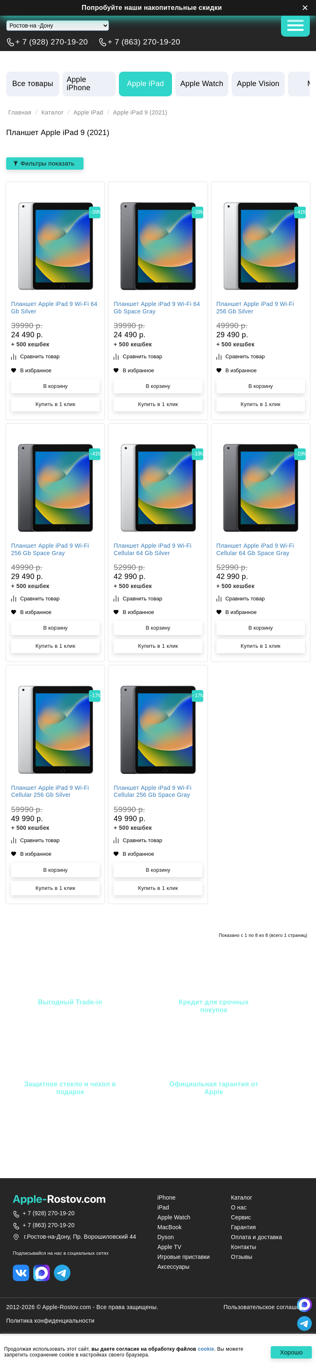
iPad (163, 1208)
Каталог (55, 112)
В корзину (55, 387)
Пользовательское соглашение (266, 1308)
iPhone (166, 1198)
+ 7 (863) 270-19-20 (143, 42)
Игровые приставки (183, 1258)
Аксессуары (173, 1267)
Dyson (165, 1238)
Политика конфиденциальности (50, 1322)
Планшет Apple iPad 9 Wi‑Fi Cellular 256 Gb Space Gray (155, 792)
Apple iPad (93, 112)
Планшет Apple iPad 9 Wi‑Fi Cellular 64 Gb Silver (155, 550)
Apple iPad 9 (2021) (148, 112)
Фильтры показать (46, 163)
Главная (20, 112)
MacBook (169, 1227)
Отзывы (241, 1258)
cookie (206, 1349)
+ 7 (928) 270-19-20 (51, 42)
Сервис (241, 1218)
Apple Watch (173, 1218)
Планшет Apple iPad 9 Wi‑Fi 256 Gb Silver (257, 308)
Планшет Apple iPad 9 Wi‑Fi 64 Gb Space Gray (155, 308)
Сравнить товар (35, 357)
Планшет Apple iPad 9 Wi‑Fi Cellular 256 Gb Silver (52, 792)
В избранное (31, 371)
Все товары (32, 83)
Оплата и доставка (256, 1238)
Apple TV (169, 1248)
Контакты (243, 1248)
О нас (238, 1208)
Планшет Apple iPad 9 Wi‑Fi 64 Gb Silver (52, 308)
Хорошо (289, 1352)
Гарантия (243, 1227)
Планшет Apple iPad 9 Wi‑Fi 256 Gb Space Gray (52, 550)
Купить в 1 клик (55, 405)
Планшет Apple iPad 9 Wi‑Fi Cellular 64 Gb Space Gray (257, 550)
